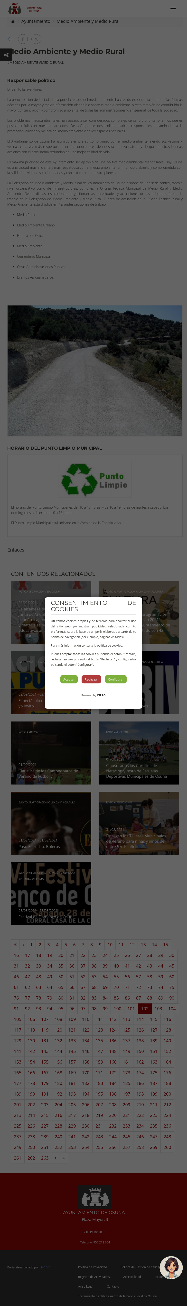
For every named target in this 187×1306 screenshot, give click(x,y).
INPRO (101, 695)
